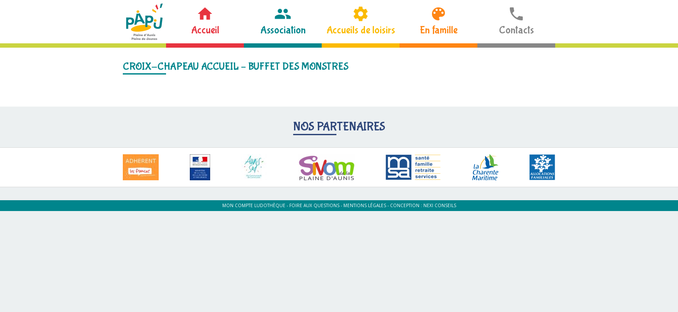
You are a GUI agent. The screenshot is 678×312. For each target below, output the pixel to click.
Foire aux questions (314, 205)
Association (283, 30)
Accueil (205, 30)
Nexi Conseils (439, 205)
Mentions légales (364, 205)
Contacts (516, 30)
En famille (438, 30)
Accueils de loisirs (360, 30)
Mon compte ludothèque (253, 205)
